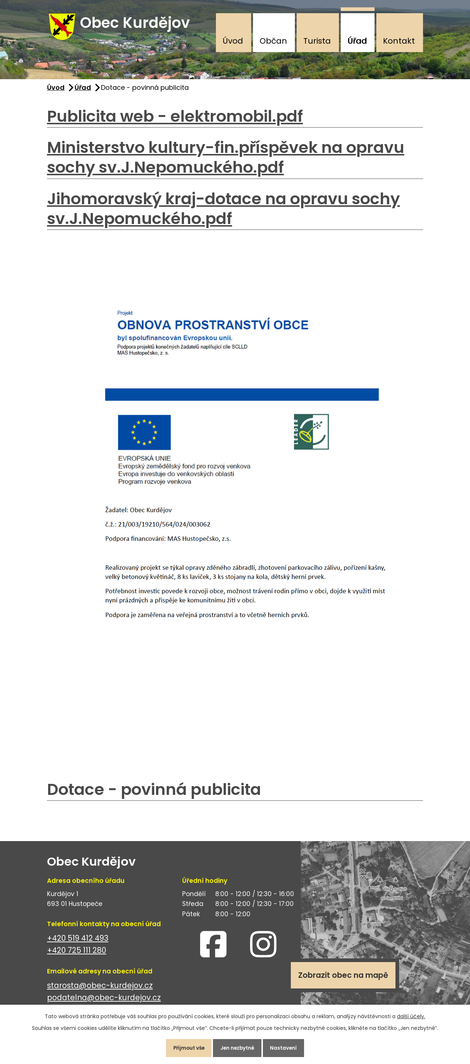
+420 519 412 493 (77, 941)
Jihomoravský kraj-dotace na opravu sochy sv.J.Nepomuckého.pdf (223, 211)
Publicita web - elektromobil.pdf (175, 119)
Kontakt (399, 41)
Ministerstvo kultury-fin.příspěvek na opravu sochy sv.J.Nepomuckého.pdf (225, 160)
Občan (273, 41)
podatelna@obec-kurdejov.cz (104, 1000)
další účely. (411, 1014)
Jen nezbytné (238, 1047)
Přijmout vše (185, 1047)
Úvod (233, 41)
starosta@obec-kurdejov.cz (100, 988)
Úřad (357, 41)
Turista (317, 41)
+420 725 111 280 (76, 953)
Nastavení (288, 1047)
